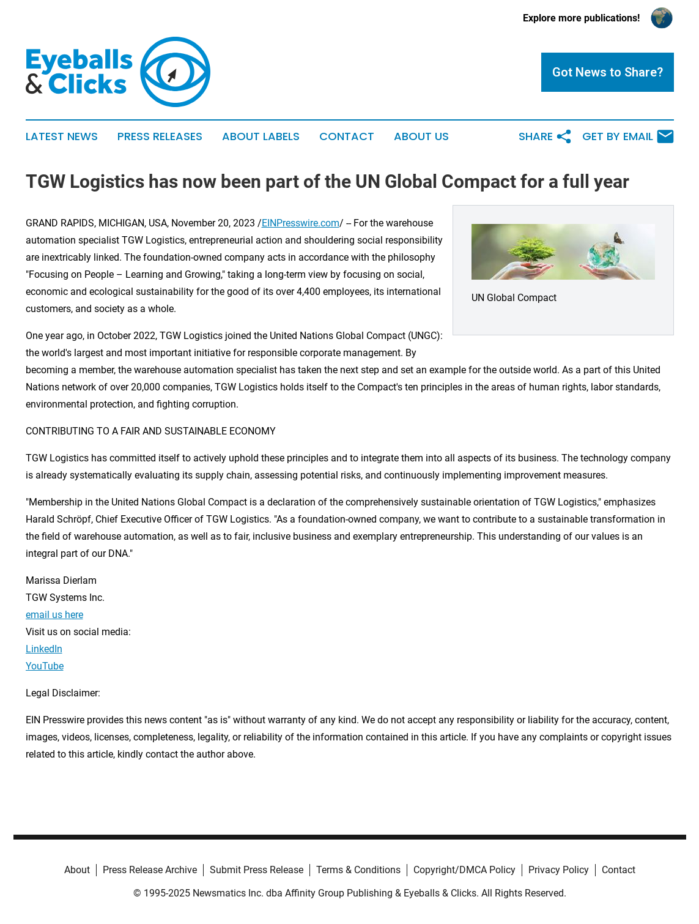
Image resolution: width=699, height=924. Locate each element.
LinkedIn (44, 649)
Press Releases (159, 136)
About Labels (261, 136)
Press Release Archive (150, 870)
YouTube (45, 666)
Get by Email (628, 136)
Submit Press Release (256, 870)
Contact (346, 136)
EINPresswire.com (300, 223)
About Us (421, 136)
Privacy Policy (558, 870)
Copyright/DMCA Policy (464, 870)
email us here (54, 614)
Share (545, 136)
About (77, 870)
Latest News (62, 136)
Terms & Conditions (358, 870)
